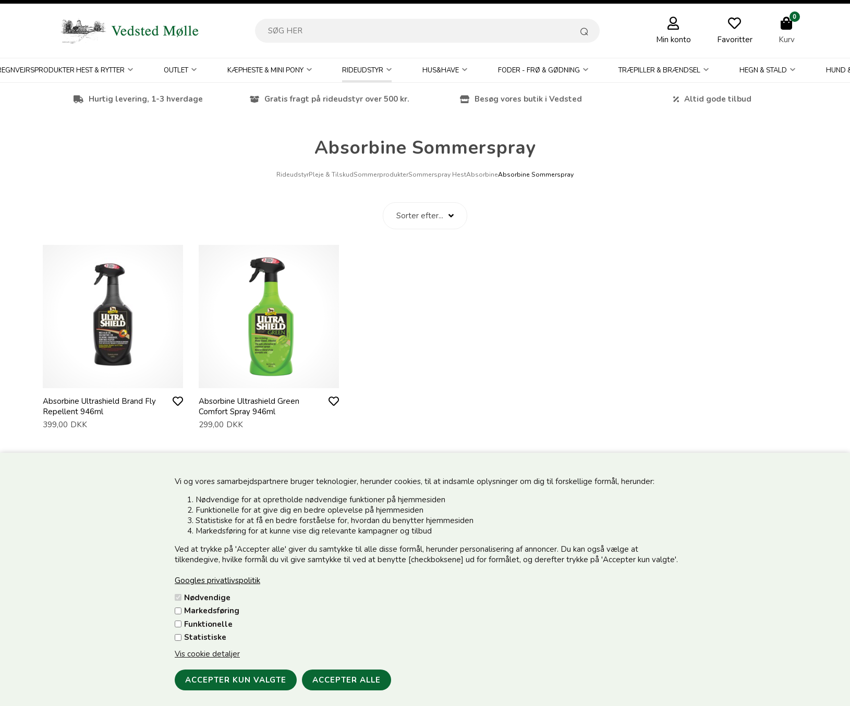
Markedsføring (211, 610)
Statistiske (205, 637)
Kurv (787, 39)
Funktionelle (208, 624)
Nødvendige (207, 597)
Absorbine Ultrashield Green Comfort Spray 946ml (249, 406)
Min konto (673, 39)
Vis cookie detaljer (207, 654)
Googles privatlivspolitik (217, 580)
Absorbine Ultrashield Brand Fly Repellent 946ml (99, 406)
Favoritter (734, 39)
